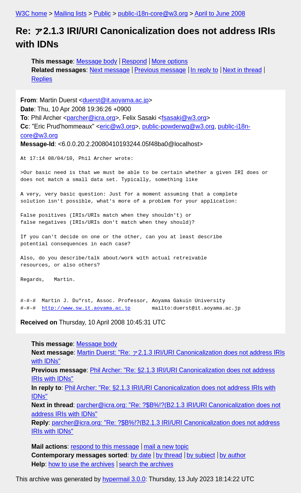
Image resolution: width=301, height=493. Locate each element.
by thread (169, 455)
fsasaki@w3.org (184, 117)
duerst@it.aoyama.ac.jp (116, 100)
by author (232, 455)
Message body (96, 61)
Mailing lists (70, 13)
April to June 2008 (220, 13)
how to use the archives (81, 464)
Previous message (160, 70)
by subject (201, 455)
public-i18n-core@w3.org (153, 13)
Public (102, 13)
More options (170, 61)
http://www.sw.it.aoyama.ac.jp (86, 308)
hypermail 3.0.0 (123, 479)
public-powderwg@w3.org (178, 126)
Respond (134, 61)
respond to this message (105, 446)
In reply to (204, 70)
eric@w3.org (117, 126)
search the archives (146, 464)
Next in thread (242, 70)
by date (141, 455)
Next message (110, 70)
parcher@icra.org (91, 117)
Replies (41, 79)
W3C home (31, 13)
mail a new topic (166, 446)
